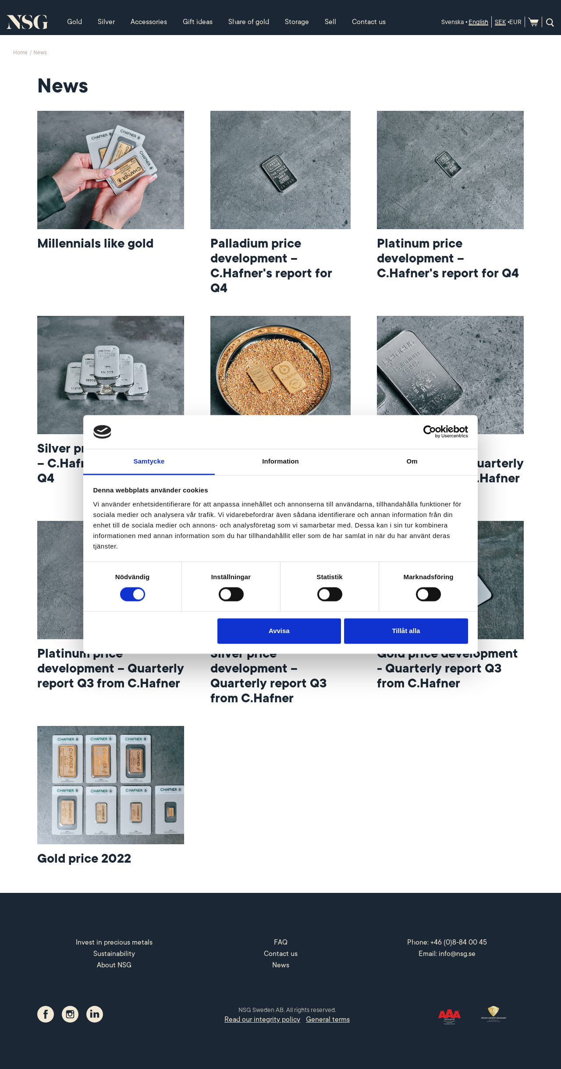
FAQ (281, 942)
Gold (74, 22)
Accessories (149, 22)
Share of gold (248, 22)
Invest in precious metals (114, 942)
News (280, 965)
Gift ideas (198, 22)
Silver (106, 22)
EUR (515, 22)
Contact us (369, 22)
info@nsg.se (457, 953)
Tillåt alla (406, 630)
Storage (297, 22)
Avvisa (279, 630)
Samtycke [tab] (149, 461)
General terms (328, 1019)
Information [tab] (280, 461)
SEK (500, 22)
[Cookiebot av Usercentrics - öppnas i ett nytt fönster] (429, 432)
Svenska (452, 22)
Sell (330, 22)
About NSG (114, 965)
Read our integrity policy (262, 1019)
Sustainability (114, 953)
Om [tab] (411, 461)
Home (21, 52)
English (478, 22)
